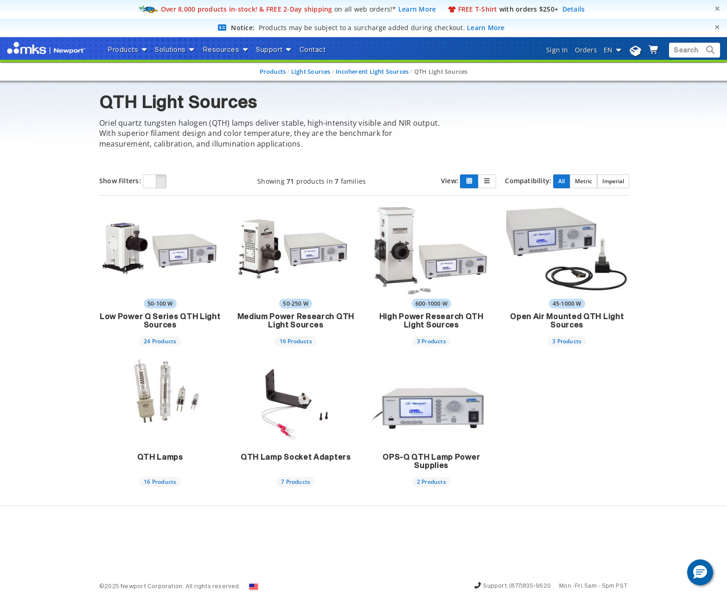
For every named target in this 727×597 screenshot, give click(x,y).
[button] (700, 572)
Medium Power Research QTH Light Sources (296, 321)
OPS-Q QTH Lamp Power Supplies (431, 461)
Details (573, 9)
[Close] (717, 8)
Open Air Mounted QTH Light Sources (567, 321)
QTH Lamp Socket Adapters (296, 457)
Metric (583, 181)
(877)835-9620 (530, 586)
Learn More (417, 9)
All (561, 181)
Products (273, 71)
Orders (586, 49)
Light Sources (311, 71)
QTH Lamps (160, 457)
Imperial (613, 181)
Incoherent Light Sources (372, 71)
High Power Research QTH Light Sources (431, 321)
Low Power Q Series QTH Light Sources (160, 321)
